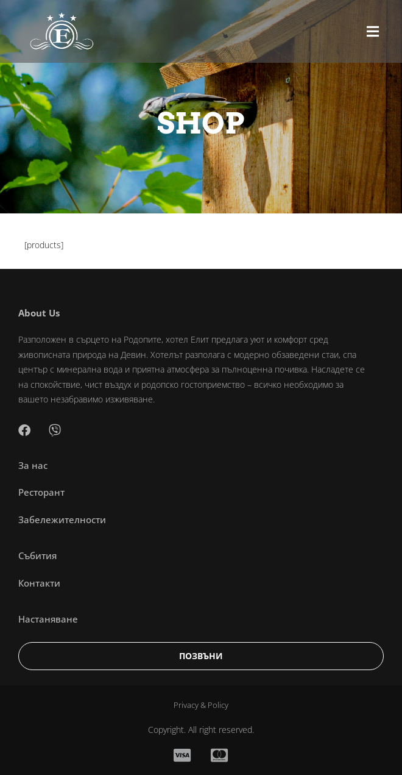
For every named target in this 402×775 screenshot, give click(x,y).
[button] (373, 31)
